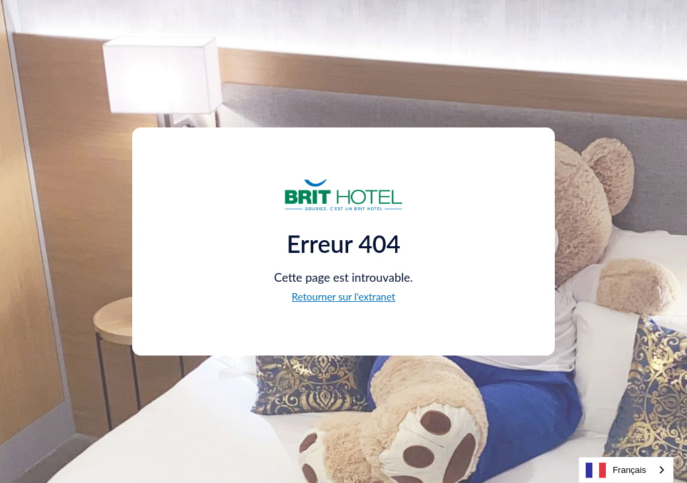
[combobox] (626, 470)
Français (616, 470)
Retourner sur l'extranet (343, 296)
